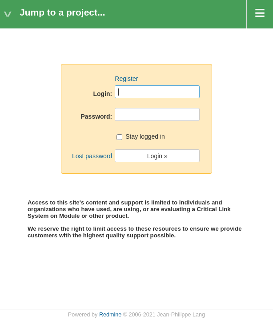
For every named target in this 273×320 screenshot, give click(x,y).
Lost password (92, 156)
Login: (102, 93)
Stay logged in (140, 137)
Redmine (110, 315)
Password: (96, 116)
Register (126, 78)
